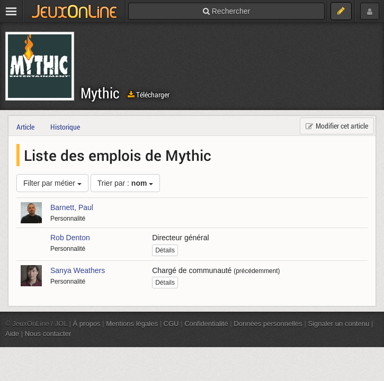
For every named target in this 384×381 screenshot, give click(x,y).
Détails (165, 250)
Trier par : (125, 183)
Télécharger (148, 94)
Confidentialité (206, 324)
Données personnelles (268, 324)
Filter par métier (52, 183)
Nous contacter (48, 334)
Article (25, 127)
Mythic (100, 93)
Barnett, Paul (71, 207)
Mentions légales (132, 324)
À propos (87, 324)
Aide (12, 334)
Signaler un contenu (338, 324)
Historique (65, 127)
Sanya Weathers (77, 270)
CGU (171, 324)
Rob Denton (70, 237)
